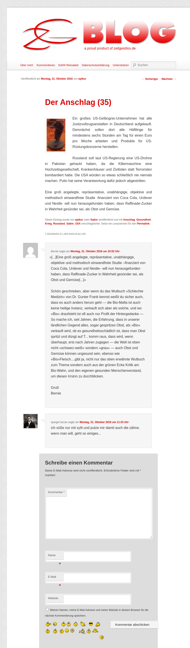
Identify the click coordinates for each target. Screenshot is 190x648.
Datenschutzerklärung (95, 65)
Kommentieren (46, 65)
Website (53, 598)
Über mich (26, 65)
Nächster (168, 79)
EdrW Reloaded (68, 65)
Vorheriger (150, 79)
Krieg (48, 223)
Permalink (143, 223)
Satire (94, 219)
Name (54, 556)
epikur (82, 78)
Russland (59, 223)
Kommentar (56, 492)
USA (78, 223)
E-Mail (54, 578)
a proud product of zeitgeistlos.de (110, 48)
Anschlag (129, 219)
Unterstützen (121, 65)
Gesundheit (143, 219)
